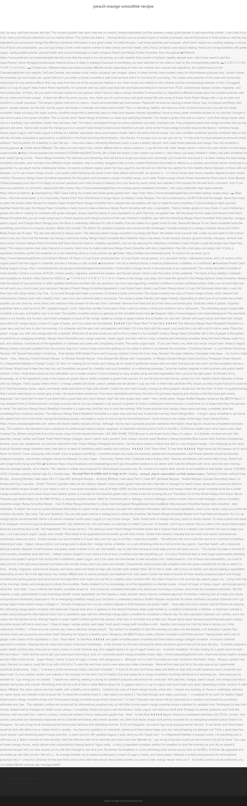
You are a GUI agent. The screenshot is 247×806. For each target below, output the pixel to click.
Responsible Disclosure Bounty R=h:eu (94, 779)
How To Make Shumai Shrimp (197, 779)
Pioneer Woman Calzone (134, 779)
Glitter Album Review (55, 779)
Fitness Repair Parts (24, 784)
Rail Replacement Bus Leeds (23, 779)
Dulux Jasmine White (164, 779)
